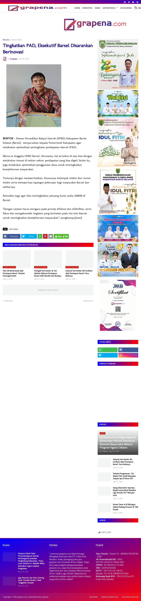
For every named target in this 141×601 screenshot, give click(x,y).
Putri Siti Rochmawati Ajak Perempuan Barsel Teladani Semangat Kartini (14, 273)
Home (77, 8)
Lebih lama (87, 301)
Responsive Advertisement (48, 290)
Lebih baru (8, 301)
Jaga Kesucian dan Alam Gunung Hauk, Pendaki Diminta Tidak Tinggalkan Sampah (31, 580)
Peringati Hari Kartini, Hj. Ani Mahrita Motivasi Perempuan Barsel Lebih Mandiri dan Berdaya (47, 273)
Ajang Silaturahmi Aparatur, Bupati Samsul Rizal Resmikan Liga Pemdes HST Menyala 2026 (124, 492)
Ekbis (97, 8)
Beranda (6, 40)
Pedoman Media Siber (109, 597)
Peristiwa (87, 8)
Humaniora (126, 8)
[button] (136, 8)
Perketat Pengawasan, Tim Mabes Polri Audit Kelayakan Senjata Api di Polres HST (124, 476)
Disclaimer (93, 597)
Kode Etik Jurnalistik (130, 597)
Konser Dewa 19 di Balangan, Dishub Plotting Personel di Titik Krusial (125, 507)
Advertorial (109, 8)
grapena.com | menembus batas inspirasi (32, 597)
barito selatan (16, 40)
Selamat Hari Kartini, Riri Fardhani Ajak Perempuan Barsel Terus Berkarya (79, 273)
